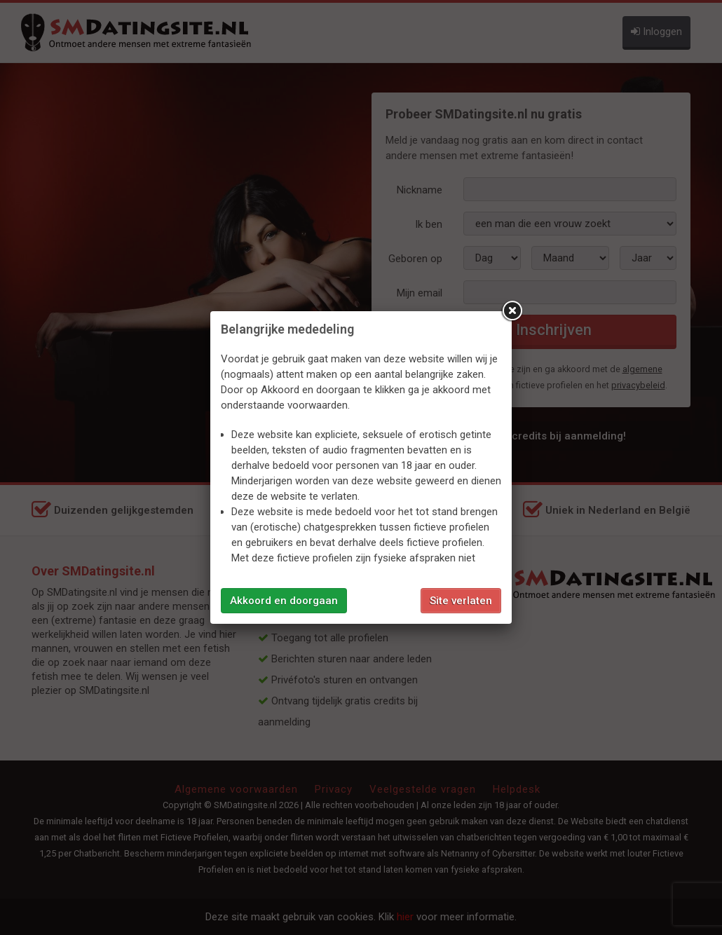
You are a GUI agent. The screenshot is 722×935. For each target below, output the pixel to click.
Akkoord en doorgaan (284, 600)
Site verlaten (461, 600)
